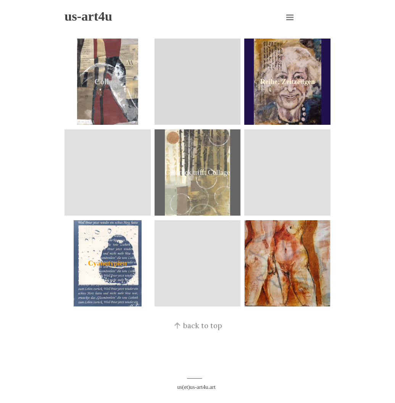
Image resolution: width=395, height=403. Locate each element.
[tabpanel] (198, 341)
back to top (197, 325)
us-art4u (88, 16)
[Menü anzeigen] (290, 17)
